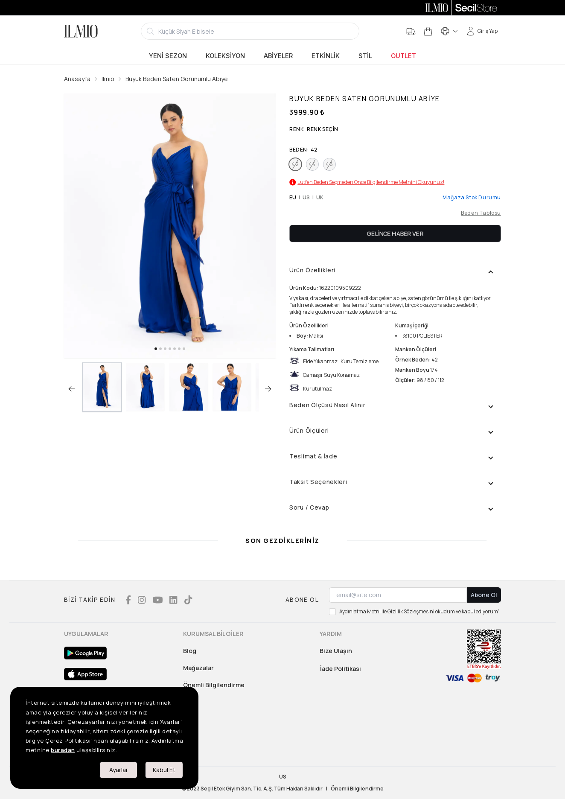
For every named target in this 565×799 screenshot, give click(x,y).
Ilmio (108, 79)
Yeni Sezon (168, 56)
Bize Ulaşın (336, 651)
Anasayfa (77, 79)
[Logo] (81, 31)
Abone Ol (484, 595)
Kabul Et (164, 770)
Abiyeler (278, 56)
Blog (189, 651)
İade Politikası (340, 669)
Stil (365, 56)
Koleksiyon (225, 56)
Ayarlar (118, 770)
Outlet (403, 56)
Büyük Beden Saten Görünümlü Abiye (176, 79)
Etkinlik (326, 56)
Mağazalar (198, 668)
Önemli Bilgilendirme (214, 685)
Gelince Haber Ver (395, 233)
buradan (63, 750)
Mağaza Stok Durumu (472, 197)
